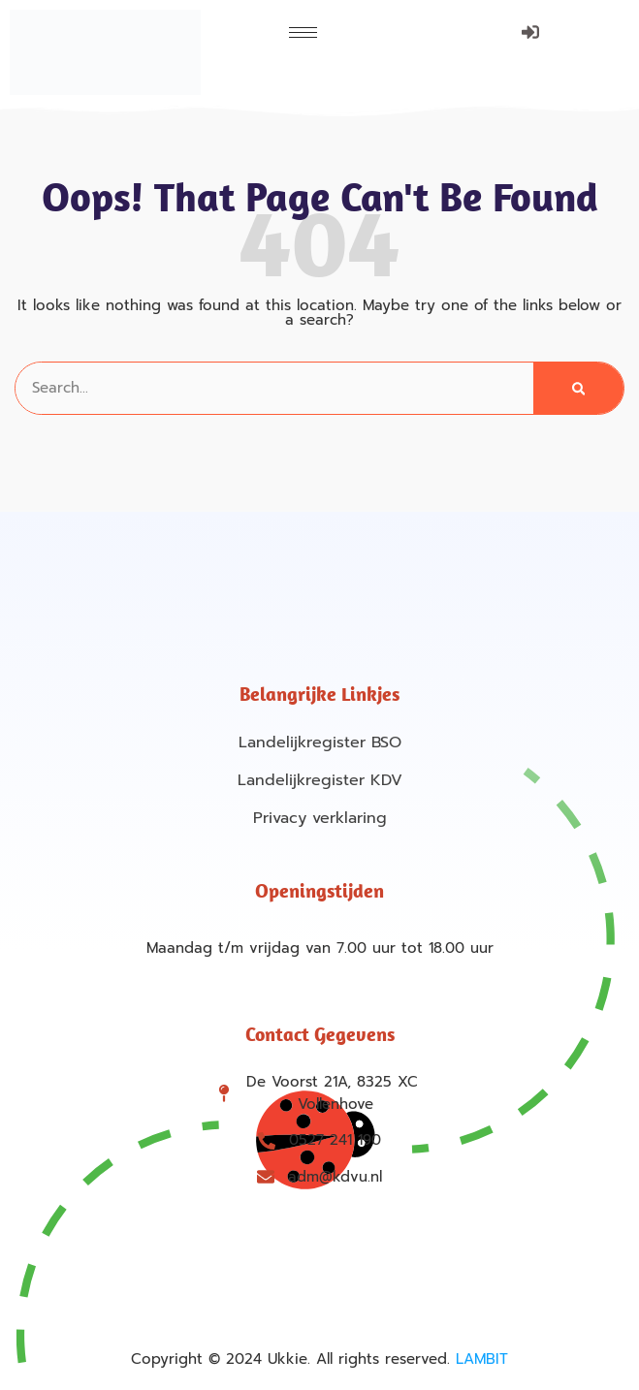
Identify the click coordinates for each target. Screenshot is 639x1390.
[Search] (578, 388)
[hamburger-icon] (303, 32)
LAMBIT (482, 1359)
